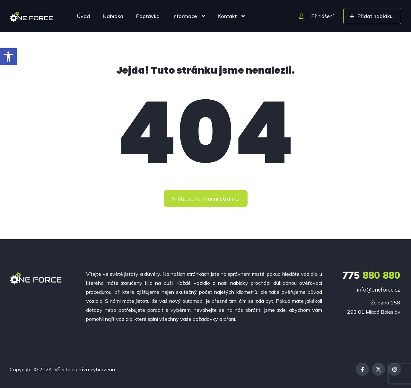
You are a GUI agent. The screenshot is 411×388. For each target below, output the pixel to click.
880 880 (371, 275)
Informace (184, 16)
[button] (8, 56)
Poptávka (148, 16)
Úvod (83, 16)
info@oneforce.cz (378, 289)
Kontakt (227, 16)
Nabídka (113, 16)
